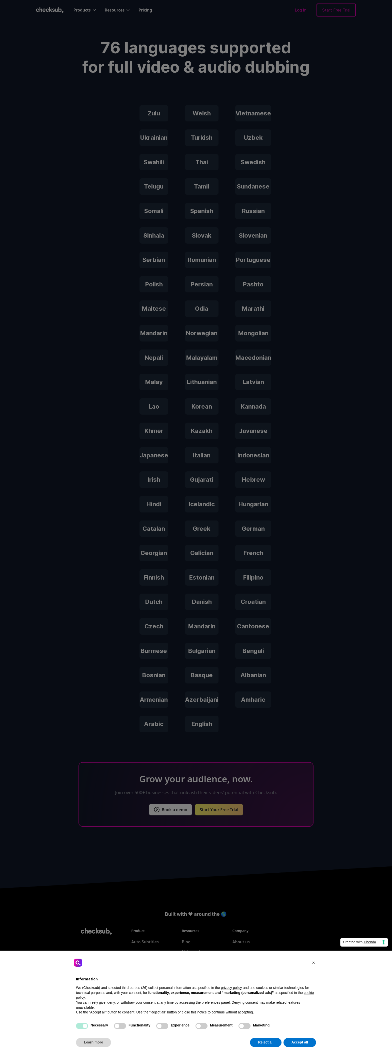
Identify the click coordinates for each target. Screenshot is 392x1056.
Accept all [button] (300, 1042)
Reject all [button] (265, 1042)
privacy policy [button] (231, 988)
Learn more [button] (93, 1042)
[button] (314, 963)
